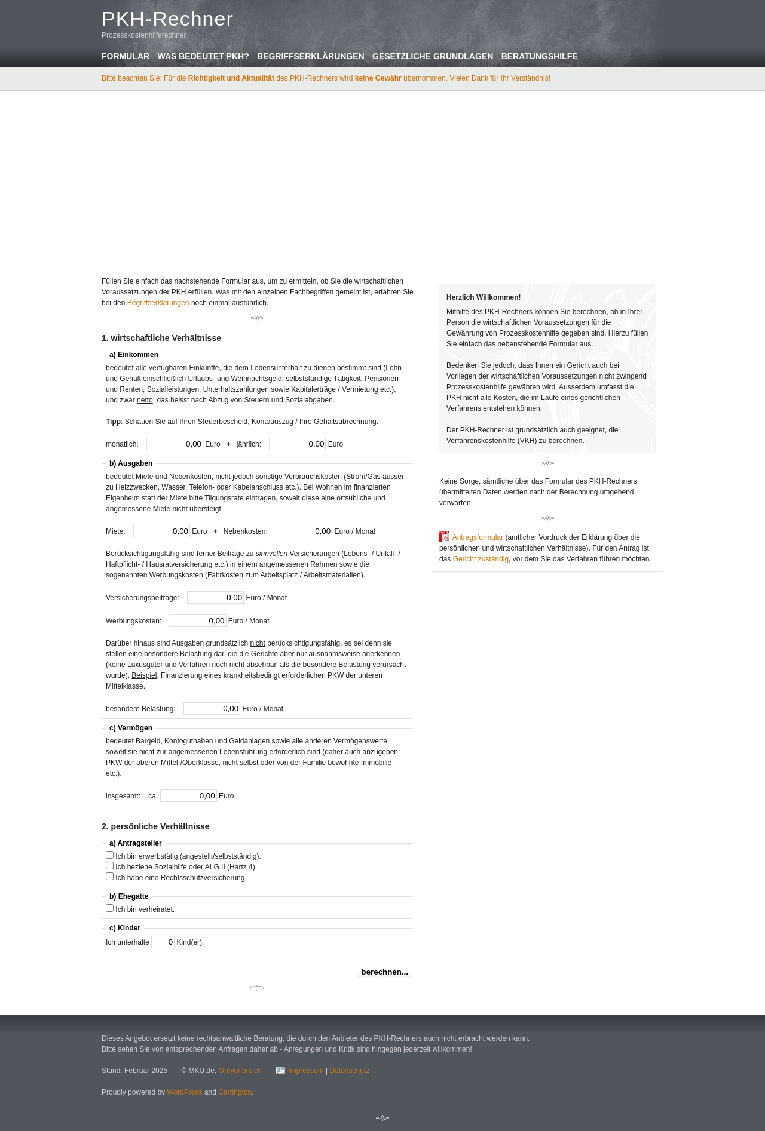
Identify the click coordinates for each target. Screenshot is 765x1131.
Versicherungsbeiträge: (143, 598)
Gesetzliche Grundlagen (432, 56)
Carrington (235, 1092)
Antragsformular (477, 537)
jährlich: (250, 444)
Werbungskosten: (135, 621)
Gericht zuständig (481, 559)
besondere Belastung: (142, 709)
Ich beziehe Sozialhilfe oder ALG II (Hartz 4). (186, 867)
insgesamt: (124, 796)
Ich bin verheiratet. (145, 909)
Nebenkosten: (247, 531)
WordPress (184, 1092)
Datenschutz (349, 1071)
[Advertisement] (382, 181)
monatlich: (123, 444)
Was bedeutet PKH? (203, 56)
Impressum (305, 1071)
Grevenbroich (240, 1071)
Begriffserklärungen (311, 56)
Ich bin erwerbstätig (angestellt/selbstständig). (188, 856)
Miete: (116, 531)
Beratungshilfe (539, 56)
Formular (125, 56)
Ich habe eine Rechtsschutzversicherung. (180, 878)
